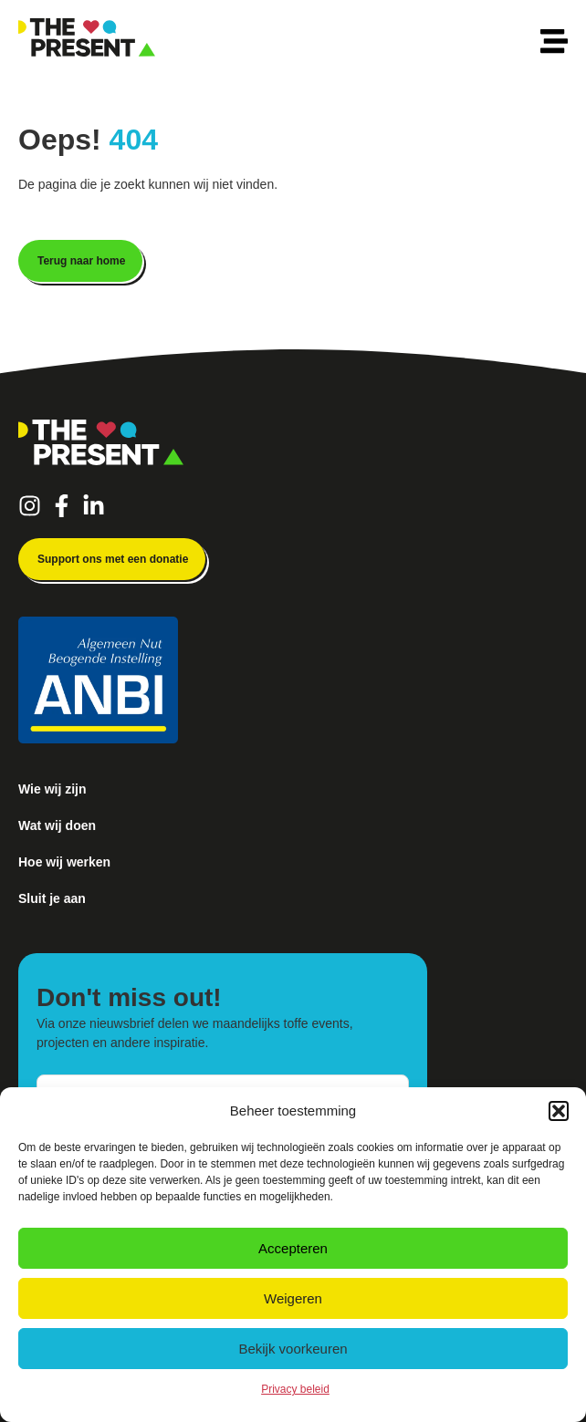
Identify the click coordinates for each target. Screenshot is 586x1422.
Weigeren (293, 1298)
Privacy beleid (295, 1389)
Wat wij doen (57, 825)
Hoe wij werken (64, 862)
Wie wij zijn (52, 789)
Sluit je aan (52, 898)
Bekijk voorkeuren (292, 1348)
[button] (558, 1111)
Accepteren (293, 1248)
